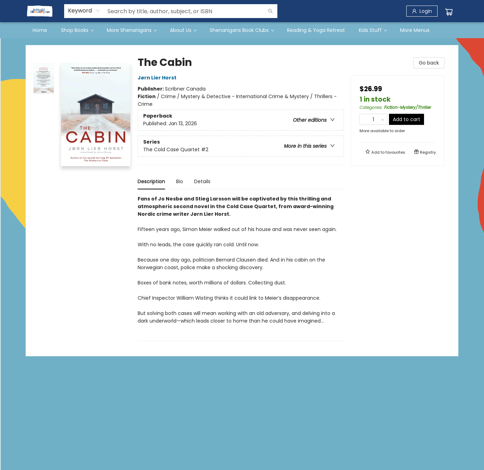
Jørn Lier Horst (158, 77)
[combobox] (84, 10)
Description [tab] (151, 181)
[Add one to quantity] (382, 119)
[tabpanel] (241, 268)
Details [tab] (202, 181)
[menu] (242, 30)
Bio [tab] (179, 181)
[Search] (270, 11)
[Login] (422, 11)
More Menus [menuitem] (415, 30)
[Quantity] (373, 119)
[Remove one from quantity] (364, 119)
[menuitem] (40, 30)
